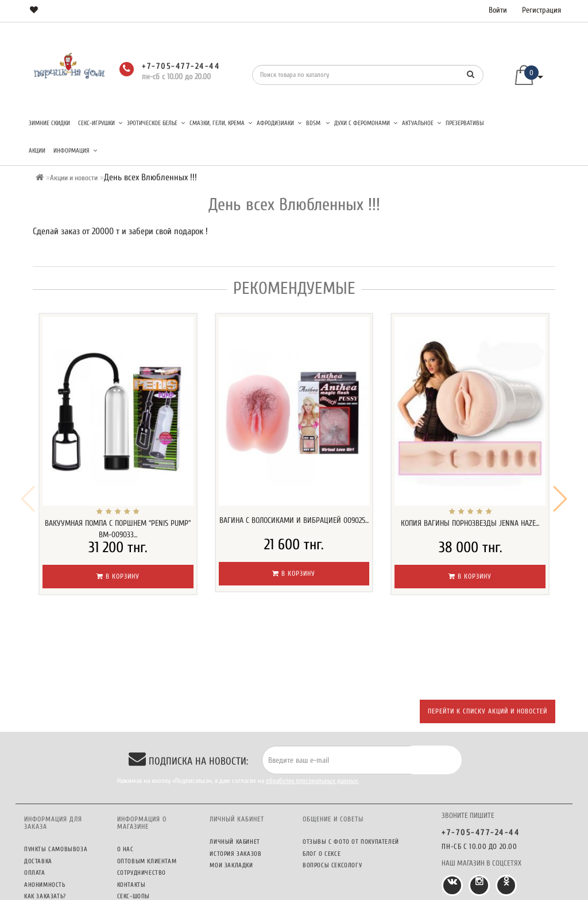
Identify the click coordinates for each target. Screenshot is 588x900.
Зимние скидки (49, 123)
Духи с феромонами (365, 123)
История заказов (235, 778)
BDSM (318, 123)
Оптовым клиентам (147, 785)
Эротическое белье (156, 123)
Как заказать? (45, 820)
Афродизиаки (279, 123)
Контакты (131, 809)
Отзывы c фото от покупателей (351, 766)
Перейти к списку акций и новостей (487, 635)
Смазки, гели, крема (220, 123)
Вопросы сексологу (332, 789)
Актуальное (421, 123)
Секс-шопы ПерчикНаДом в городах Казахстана (154, 829)
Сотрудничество (141, 797)
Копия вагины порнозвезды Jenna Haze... (470, 523)
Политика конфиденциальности (150, 854)
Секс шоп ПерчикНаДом (262, 888)
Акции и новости (74, 177)
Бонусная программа (57, 832)
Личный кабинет (235, 766)
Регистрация (541, 10)
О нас (125, 773)
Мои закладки (231, 789)
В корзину (118, 576)
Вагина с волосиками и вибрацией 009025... (294, 520)
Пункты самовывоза (55, 773)
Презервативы (465, 123)
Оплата (34, 797)
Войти (498, 10)
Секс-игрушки (100, 123)
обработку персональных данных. (312, 705)
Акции (37, 150)
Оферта (128, 870)
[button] (560, 460)
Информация (75, 150)
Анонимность (44, 809)
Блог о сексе (322, 778)
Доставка (38, 785)
